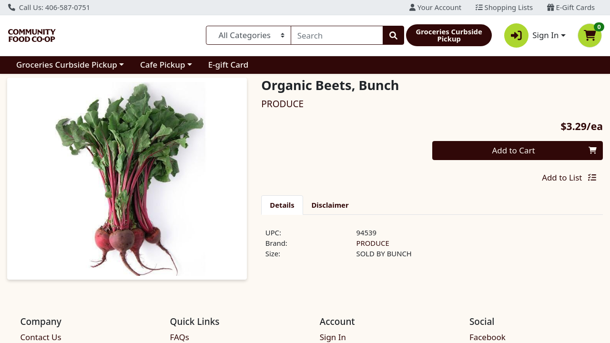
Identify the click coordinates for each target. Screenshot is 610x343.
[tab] (282, 204)
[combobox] (337, 35)
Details (282, 205)
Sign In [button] (531, 35)
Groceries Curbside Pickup (66, 64)
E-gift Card (228, 64)
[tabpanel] (432, 247)
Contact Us (40, 337)
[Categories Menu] (248, 35)
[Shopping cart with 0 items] (590, 35)
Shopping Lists (504, 7)
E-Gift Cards (571, 7)
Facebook (487, 337)
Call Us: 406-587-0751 (49, 7)
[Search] (337, 35)
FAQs (179, 337)
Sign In (333, 337)
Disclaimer (330, 205)
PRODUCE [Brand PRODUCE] (372, 243)
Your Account (435, 7)
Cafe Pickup (162, 64)
